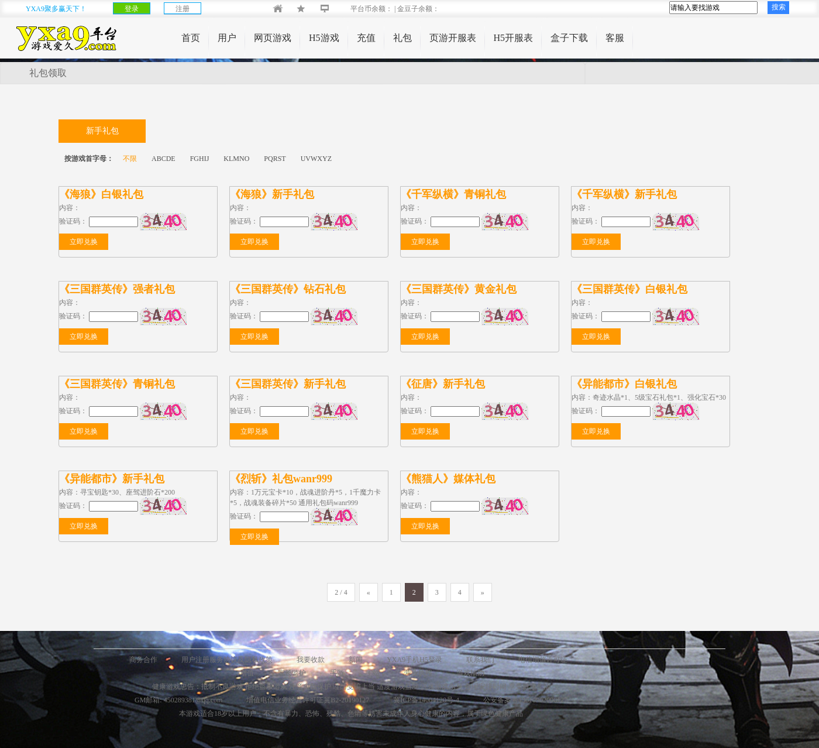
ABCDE (164, 159)
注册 (183, 9)
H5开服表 (514, 38)
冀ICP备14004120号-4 (426, 700)
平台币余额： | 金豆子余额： (385, 9)
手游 (337, 673)
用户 (227, 38)
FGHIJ (199, 159)
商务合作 (143, 660)
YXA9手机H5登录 (414, 660)
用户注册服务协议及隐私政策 (227, 660)
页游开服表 (452, 38)
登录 (132, 9)
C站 (374, 673)
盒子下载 (569, 38)
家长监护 (292, 673)
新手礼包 (102, 130)
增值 (247, 673)
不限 (130, 159)
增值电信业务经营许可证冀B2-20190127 (307, 700)
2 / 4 (341, 592)
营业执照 (418, 673)
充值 (366, 38)
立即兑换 (84, 242)
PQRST (274, 159)
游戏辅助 (470, 673)
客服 (614, 38)
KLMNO (236, 159)
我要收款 (311, 660)
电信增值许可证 (542, 660)
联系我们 (480, 660)
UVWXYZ (316, 159)
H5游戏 (324, 38)
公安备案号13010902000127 (525, 700)
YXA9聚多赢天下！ (56, 9)
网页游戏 (272, 38)
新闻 (356, 660)
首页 (190, 38)
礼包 (402, 38)
